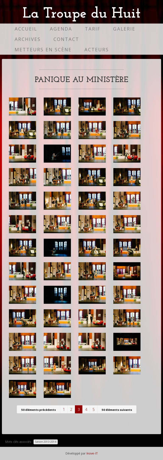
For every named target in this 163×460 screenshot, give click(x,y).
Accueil (26, 29)
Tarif (92, 29)
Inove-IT (92, 453)
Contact (66, 39)
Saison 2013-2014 (45, 442)
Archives (28, 39)
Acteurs (96, 49)
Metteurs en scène (43, 49)
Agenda (61, 29)
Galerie (124, 29)
